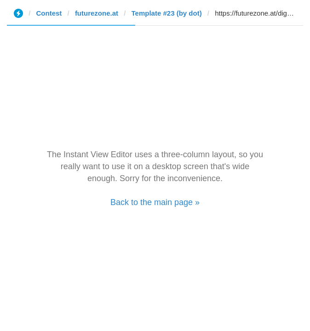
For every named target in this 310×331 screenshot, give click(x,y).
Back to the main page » (155, 202)
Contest (49, 13)
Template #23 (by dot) (167, 13)
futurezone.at (96, 13)
